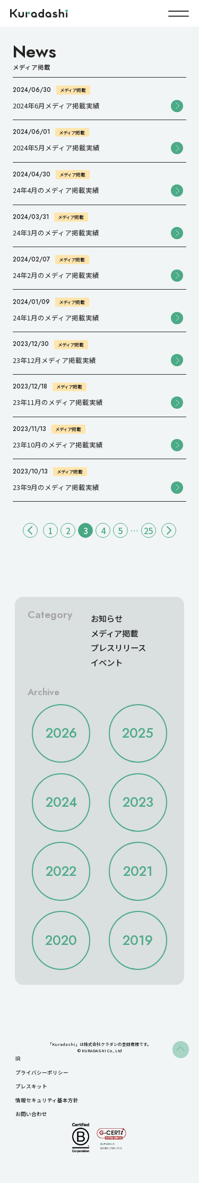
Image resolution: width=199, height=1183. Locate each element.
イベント (107, 662)
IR (17, 1058)
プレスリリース (118, 647)
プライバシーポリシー (41, 1072)
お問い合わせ (31, 1114)
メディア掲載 (114, 633)
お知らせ (107, 618)
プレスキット (31, 1086)
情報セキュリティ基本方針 (47, 1100)
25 (148, 530)
